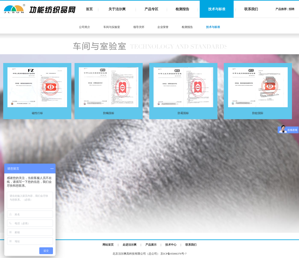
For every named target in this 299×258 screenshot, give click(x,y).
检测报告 (182, 9)
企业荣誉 (163, 27)
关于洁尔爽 (117, 9)
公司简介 (84, 27)
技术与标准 (216, 9)
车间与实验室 (111, 27)
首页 (89, 9)
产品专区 (151, 9)
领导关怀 (138, 27)
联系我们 (251, 9)
